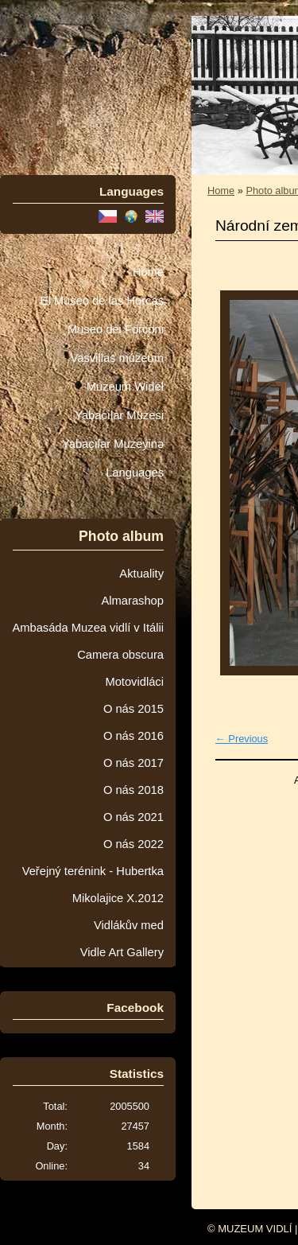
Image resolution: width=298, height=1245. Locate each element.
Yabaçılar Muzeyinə (113, 444)
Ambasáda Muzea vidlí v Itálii (88, 627)
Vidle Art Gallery (122, 952)
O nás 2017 (133, 763)
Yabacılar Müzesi (119, 415)
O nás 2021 (133, 817)
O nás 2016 (133, 735)
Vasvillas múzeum (117, 358)
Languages (135, 472)
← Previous (241, 739)
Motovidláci (134, 681)
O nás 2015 (133, 708)
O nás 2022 (133, 844)
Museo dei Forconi (116, 329)
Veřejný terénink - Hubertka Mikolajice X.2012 (93, 885)
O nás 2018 (133, 790)
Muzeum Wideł (125, 386)
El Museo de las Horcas (102, 300)
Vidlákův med (129, 925)
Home (148, 272)
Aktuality (141, 573)
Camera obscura (120, 654)
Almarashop (132, 600)
